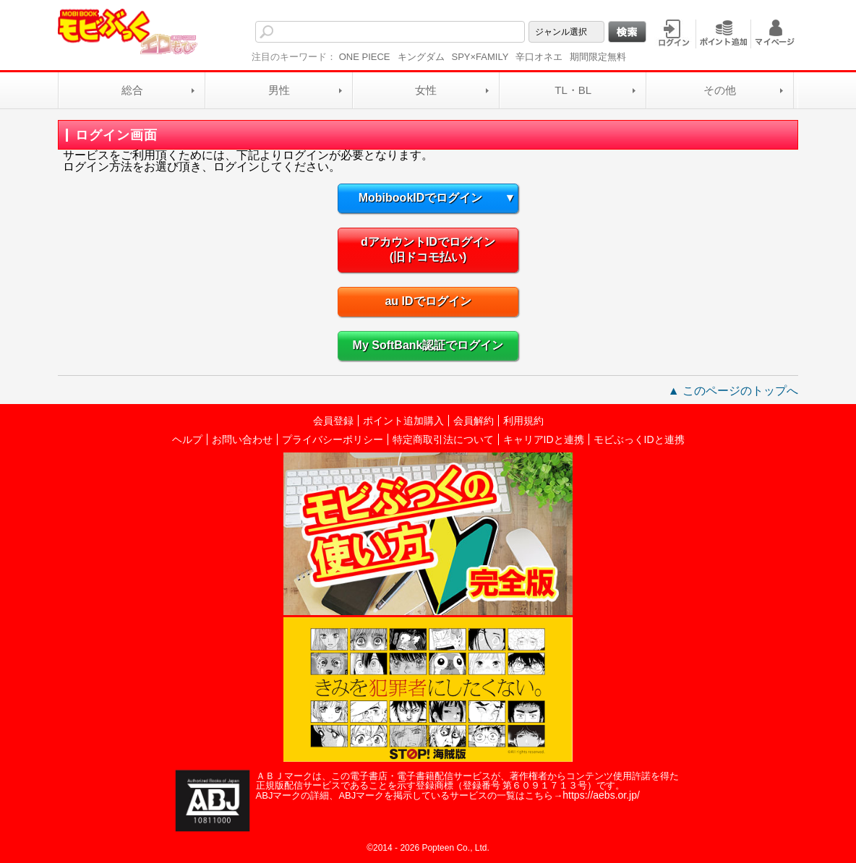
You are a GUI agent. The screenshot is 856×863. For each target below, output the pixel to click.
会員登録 (333, 420)
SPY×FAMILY (480, 56)
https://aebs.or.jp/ (601, 795)
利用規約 (523, 420)
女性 (426, 90)
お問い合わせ (242, 439)
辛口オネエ (538, 56)
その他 (719, 90)
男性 (279, 90)
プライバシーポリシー (332, 439)
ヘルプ (187, 439)
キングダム (421, 56)
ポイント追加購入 (403, 420)
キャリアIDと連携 (543, 439)
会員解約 (473, 420)
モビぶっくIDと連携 (639, 439)
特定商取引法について (443, 439)
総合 (132, 90)
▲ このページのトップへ (733, 391)
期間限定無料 (598, 56)
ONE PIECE (364, 56)
